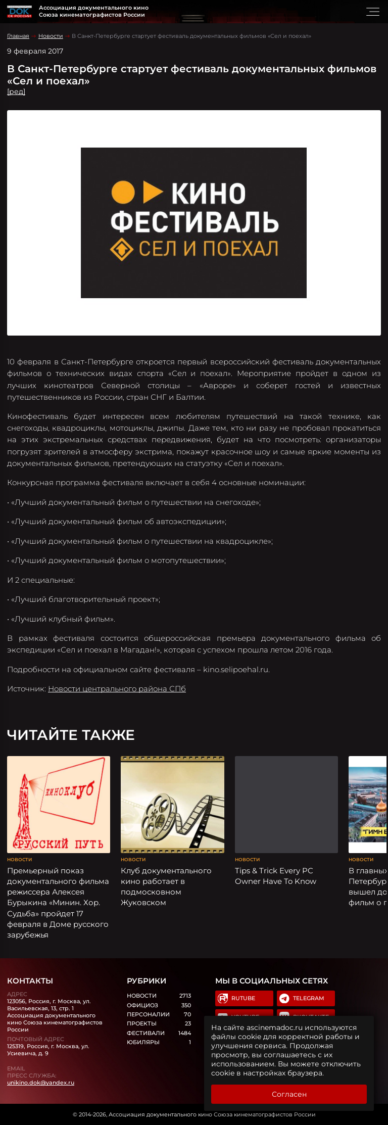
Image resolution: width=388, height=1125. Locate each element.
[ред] (16, 91)
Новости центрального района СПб (117, 688)
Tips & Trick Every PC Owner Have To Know (275, 876)
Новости (50, 35)
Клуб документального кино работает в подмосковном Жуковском (166, 887)
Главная (18, 35)
